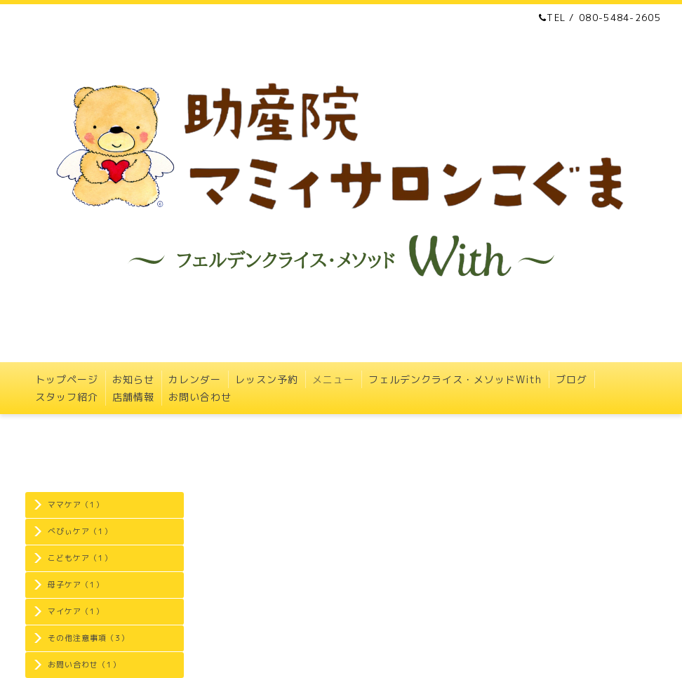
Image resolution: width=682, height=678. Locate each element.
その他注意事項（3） (88, 638)
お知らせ (133, 379)
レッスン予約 (266, 379)
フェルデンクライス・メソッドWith (455, 379)
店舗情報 (133, 397)
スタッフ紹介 (66, 397)
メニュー (333, 379)
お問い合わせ (200, 397)
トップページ (66, 379)
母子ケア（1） (76, 584)
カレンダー (194, 379)
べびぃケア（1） (80, 531)
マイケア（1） (76, 611)
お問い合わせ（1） (84, 664)
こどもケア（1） (80, 558)
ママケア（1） (76, 504)
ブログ (571, 379)
